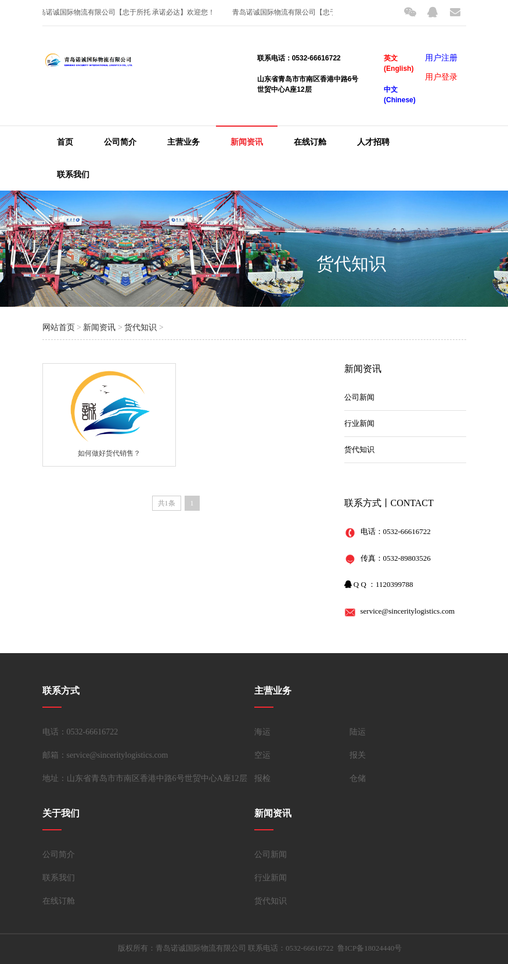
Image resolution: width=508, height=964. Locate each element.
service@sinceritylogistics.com (408, 611)
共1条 (166, 503)
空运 (262, 755)
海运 (262, 732)
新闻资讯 (246, 142)
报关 (358, 755)
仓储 (358, 778)
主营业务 (183, 142)
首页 (65, 142)
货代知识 (351, 263)
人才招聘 (373, 142)
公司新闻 (359, 397)
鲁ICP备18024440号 (369, 948)
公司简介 (120, 142)
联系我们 (73, 174)
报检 (262, 778)
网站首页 (58, 327)
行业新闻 (359, 423)
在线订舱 (310, 142)
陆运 (358, 732)
